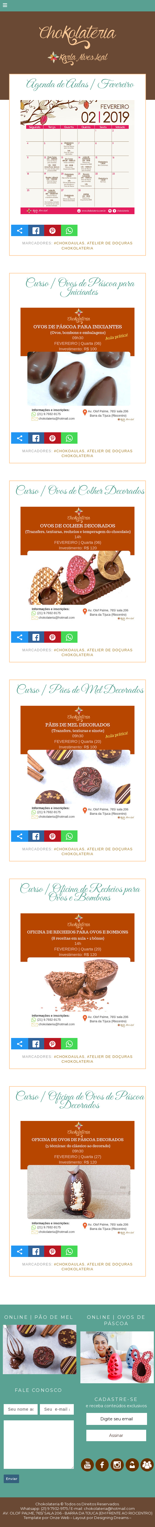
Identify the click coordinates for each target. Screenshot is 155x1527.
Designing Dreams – (112, 1517)
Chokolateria (47, 1504)
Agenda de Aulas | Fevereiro (79, 85)
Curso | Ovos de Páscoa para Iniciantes (79, 288)
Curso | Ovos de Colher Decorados (79, 491)
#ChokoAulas (69, 243)
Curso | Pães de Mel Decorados (79, 690)
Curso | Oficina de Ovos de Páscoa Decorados (79, 1101)
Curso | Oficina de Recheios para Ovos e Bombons (80, 893)
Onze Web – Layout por (71, 1517)
